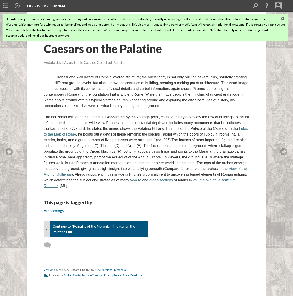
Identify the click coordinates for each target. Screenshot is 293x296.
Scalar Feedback (132, 275)
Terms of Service (92, 275)
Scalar (67, 275)
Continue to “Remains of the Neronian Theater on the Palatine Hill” (94, 229)
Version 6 (49, 269)
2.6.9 (76, 275)
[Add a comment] (49, 245)
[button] (266, 5)
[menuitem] (5, 5)
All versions (105, 269)
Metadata (120, 269)
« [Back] (47, 229)
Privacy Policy (112, 275)
